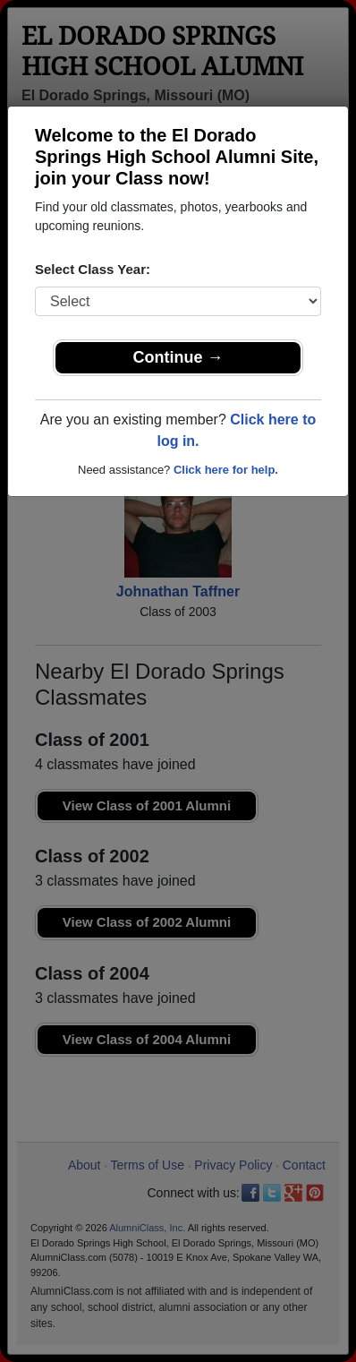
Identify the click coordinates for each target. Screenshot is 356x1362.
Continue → (178, 357)
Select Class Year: (92, 269)
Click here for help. (226, 469)
